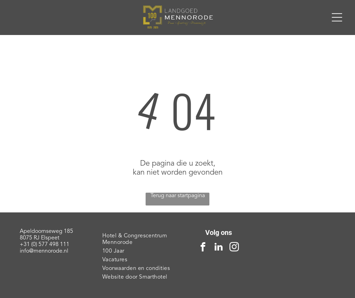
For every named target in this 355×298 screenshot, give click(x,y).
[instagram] (234, 248)
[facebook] (203, 248)
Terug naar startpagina (177, 196)
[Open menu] (337, 17)
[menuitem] (136, 239)
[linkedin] (219, 248)
